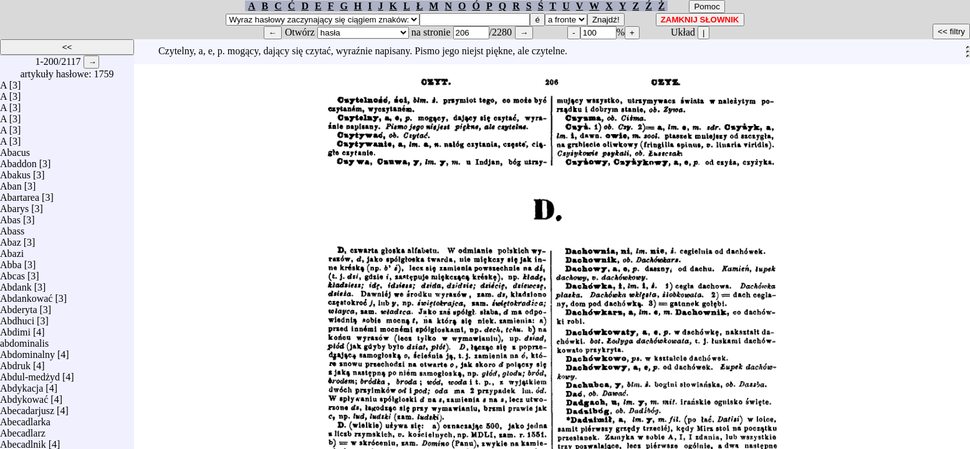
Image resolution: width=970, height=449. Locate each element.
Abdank (16, 284)
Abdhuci (17, 317)
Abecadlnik (23, 441)
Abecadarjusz (27, 407)
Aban (11, 183)
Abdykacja (21, 385)
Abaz (10, 239)
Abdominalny (27, 351)
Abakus (15, 172)
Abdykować (24, 396)
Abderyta (18, 306)
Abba (11, 261)
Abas (10, 216)
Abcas (12, 273)
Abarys (14, 205)
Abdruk (15, 362)
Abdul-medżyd (30, 374)
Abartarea (19, 194)
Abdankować (26, 295)
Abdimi (15, 329)
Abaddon (18, 160)
